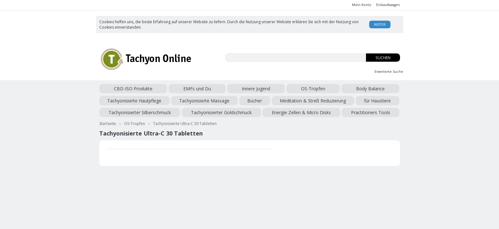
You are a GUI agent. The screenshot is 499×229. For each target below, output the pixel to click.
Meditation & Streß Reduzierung (132, 99)
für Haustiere (180, 99)
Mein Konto (361, 5)
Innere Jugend (182, 89)
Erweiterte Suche (389, 71)
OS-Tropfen (210, 89)
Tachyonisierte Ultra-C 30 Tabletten (185, 120)
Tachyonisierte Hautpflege (281, 89)
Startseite (107, 120)
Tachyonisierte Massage (335, 89)
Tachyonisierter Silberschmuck (226, 99)
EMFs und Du (153, 89)
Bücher (369, 89)
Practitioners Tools (118, 110)
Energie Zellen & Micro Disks (350, 99)
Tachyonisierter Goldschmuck (289, 99)
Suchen (383, 57)
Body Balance (238, 89)
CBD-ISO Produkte (118, 89)
